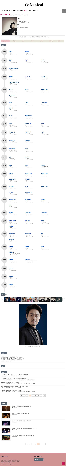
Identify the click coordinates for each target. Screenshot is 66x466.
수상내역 (32, 41)
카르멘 (42, 246)
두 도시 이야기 (28, 132)
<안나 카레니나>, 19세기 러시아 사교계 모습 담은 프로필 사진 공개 (14, 374)
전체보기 (5, 41)
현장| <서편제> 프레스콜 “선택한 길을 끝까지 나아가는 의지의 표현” (14, 386)
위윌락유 (11, 76)
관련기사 (50, 41)
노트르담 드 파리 (44, 89)
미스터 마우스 (44, 102)
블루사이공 (11, 239)
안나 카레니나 (44, 76)
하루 (10, 205)
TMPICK (14, 10)
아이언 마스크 (28, 76)
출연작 (14, 41)
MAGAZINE (6, 10)
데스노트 (43, 60)
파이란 (26, 186)
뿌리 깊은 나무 (28, 123)
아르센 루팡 (27, 140)
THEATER (30, 10)
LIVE (17, 10)
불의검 (42, 220)
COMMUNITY (35, 10)
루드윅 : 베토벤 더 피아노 (14, 68)
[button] (63, 299)
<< (21, 395)
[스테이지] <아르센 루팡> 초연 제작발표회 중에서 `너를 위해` (24, 428)
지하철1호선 (11, 252)
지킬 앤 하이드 (12, 233)
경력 (41, 41)
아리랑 (26, 102)
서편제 (26, 60)
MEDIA (10, 10)
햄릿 (10, 157)
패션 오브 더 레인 (12, 220)
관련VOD (59, 41)
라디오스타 (27, 179)
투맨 (42, 233)
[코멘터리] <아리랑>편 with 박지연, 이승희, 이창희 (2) (11, 390)
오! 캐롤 (10, 89)
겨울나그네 (27, 220)
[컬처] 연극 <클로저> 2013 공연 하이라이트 (20, 413)
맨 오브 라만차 (12, 148)
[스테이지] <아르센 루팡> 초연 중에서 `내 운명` (21, 420)
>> (44, 395)
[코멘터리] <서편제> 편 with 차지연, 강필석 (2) (10, 382)
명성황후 (43, 199)
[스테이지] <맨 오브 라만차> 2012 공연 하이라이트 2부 (23, 435)
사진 (23, 41)
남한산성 (11, 173)
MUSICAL (21, 10)
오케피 (10, 123)
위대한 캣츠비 (28, 199)
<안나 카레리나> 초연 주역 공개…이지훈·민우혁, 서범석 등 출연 (13, 378)
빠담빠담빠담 (28, 233)
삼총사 (10, 51)
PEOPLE (25, 10)
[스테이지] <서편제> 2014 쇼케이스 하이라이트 (21, 406)
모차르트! (27, 51)
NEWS (2, 10)
